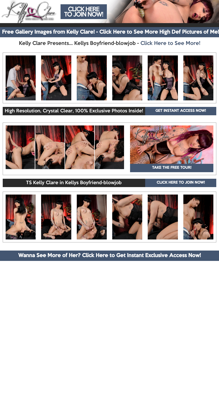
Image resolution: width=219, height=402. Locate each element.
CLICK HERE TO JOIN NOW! (181, 182)
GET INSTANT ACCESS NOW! (180, 111)
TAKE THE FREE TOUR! (171, 167)
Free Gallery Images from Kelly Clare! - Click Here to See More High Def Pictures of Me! (110, 32)
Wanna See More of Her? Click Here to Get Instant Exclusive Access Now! (109, 255)
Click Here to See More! (170, 43)
